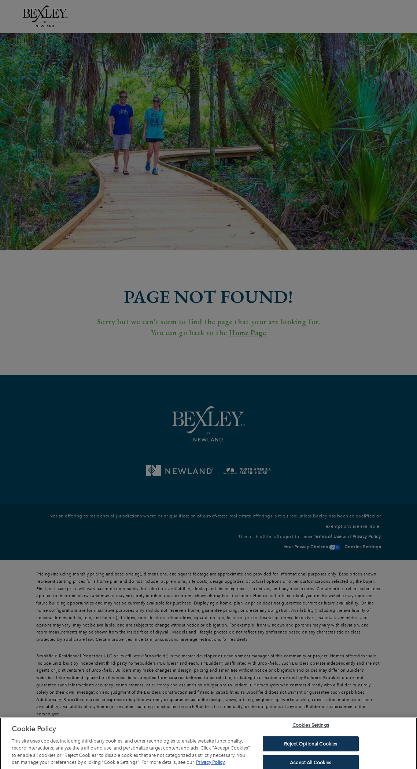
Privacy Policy (210, 763)
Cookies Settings (310, 726)
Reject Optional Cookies (310, 745)
